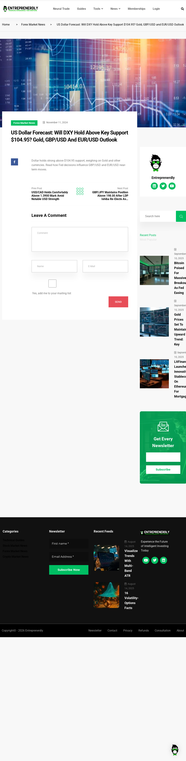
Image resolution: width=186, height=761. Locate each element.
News (115, 8)
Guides (81, 8)
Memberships (136, 8)
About (180, 630)
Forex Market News (33, 24)
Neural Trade (61, 8)
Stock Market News (15, 545)
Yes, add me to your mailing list (52, 287)
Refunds (143, 630)
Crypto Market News (15, 556)
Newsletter (94, 630)
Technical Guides (13, 540)
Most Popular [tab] (148, 239)
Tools (98, 8)
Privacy (127, 630)
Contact (112, 630)
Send (118, 301)
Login (156, 8)
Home (6, 24)
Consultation (163, 630)
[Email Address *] (163, 457)
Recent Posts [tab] (148, 235)
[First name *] (68, 543)
